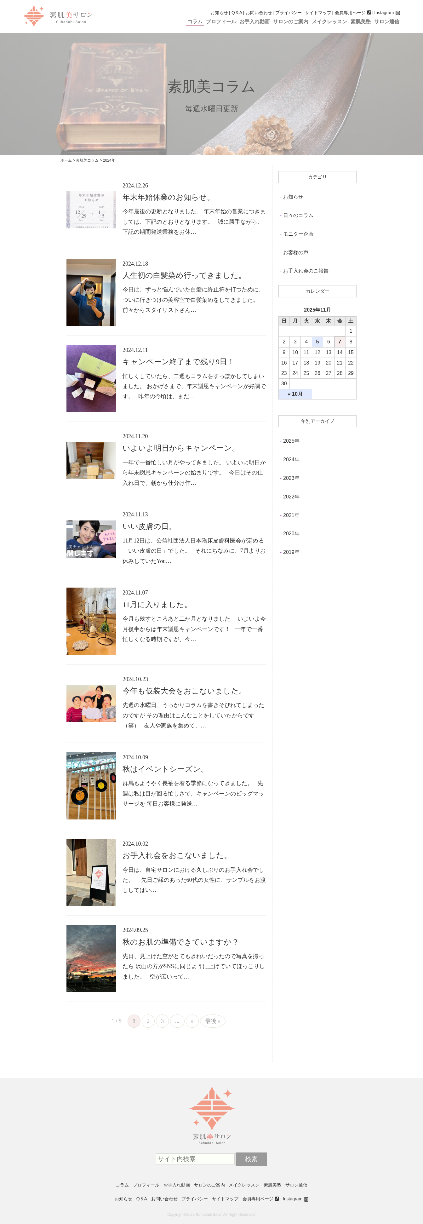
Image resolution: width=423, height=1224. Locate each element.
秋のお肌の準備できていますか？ (181, 942)
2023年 (291, 478)
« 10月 (295, 394)
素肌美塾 (361, 21)
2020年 (291, 533)
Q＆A (237, 12)
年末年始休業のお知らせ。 (168, 197)
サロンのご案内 (290, 21)
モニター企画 (298, 234)
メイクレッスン (329, 21)
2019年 (291, 552)
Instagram (384, 12)
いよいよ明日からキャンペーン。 (181, 448)
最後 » (213, 1021)
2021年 (291, 515)
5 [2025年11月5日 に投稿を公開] (317, 341)
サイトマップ (318, 12)
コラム (195, 21)
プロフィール (221, 21)
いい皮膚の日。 (149, 526)
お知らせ (219, 12)
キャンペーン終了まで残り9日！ (179, 362)
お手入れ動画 (254, 21)
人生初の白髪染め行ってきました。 (184, 275)
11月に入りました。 (157, 605)
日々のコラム (298, 215)
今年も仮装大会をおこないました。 (184, 691)
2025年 (291, 441)
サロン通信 (386, 21)
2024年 (291, 459)
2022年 (291, 496)
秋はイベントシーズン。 (165, 769)
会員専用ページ (350, 12)
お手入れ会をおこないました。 (177, 855)
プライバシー (288, 12)
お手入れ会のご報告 (306, 270)
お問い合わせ (259, 12)
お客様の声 (295, 252)
